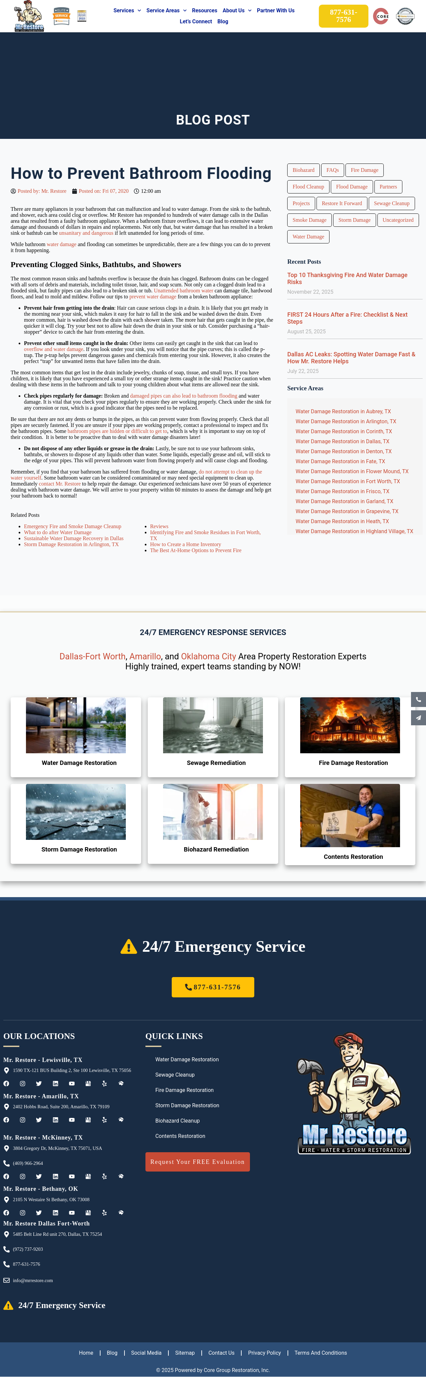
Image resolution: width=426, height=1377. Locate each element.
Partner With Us (276, 10)
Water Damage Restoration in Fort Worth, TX (348, 481)
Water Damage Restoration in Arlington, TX (346, 421)
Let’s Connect (196, 21)
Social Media (146, 1353)
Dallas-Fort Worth (93, 656)
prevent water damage (152, 296)
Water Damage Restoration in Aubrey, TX (343, 411)
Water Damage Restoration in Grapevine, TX (347, 511)
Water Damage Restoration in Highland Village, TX (354, 531)
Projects (301, 203)
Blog (222, 21)
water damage (61, 244)
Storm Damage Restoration (79, 849)
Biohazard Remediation (216, 849)
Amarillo (145, 656)
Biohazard (304, 170)
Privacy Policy (265, 1353)
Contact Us (222, 1353)
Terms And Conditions (322, 1353)
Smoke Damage (309, 220)
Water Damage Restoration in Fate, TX (340, 461)
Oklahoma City (208, 656)
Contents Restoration (353, 857)
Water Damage (308, 236)
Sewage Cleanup (392, 203)
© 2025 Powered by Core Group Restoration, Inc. (213, 1370)
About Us (237, 10)
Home (85, 1353)
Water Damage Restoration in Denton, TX (344, 451)
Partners (388, 186)
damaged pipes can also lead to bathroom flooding (183, 396)
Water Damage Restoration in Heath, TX (342, 521)
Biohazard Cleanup (177, 1121)
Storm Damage (354, 220)
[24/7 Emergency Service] (128, 946)
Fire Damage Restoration (353, 763)
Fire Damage (364, 170)
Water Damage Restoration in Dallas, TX (342, 441)
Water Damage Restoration (79, 763)
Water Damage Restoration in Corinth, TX (344, 431)
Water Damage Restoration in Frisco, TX (342, 491)
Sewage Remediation (216, 763)
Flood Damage (352, 186)
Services (127, 10)
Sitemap (185, 1353)
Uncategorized (398, 220)
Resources (204, 10)
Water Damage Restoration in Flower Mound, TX (352, 471)
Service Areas (166, 10)
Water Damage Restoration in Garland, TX (344, 501)
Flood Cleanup (308, 186)
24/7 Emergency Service (224, 946)
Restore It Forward (342, 203)
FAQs (332, 170)
